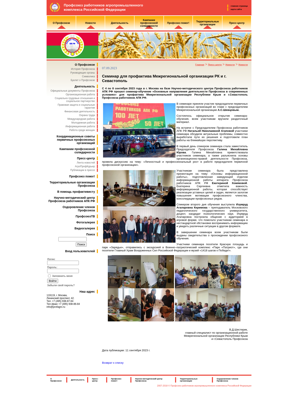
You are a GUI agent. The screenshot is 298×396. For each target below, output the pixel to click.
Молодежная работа (83, 122)
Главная (199, 64)
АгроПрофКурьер (85, 166)
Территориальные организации (188, 380)
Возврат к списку (113, 362)
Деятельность (84, 86)
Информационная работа (80, 126)
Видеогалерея (84, 228)
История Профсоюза (83, 69)
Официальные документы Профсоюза (72, 90)
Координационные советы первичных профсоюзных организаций (76, 140)
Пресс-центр (86, 158)
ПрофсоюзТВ (85, 216)
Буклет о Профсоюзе (83, 80)
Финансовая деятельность (79, 111)
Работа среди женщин (82, 130)
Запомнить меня (62, 276)
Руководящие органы (82, 72)
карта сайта (236, 9)
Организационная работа (80, 94)
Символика (88, 76)
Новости (230, 64)
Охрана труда (87, 115)
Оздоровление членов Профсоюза (78, 208)
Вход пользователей (80, 251)
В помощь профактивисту (76, 191)
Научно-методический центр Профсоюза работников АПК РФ (71, 199)
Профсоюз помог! (82, 176)
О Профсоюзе (85, 64)
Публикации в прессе (82, 170)
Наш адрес (87, 291)
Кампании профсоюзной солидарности (77, 150)
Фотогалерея (85, 222)
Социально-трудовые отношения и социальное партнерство (75, 100)
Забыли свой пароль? (61, 285)
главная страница (239, 6)
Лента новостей (86, 162)
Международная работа (81, 118)
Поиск (90, 234)
